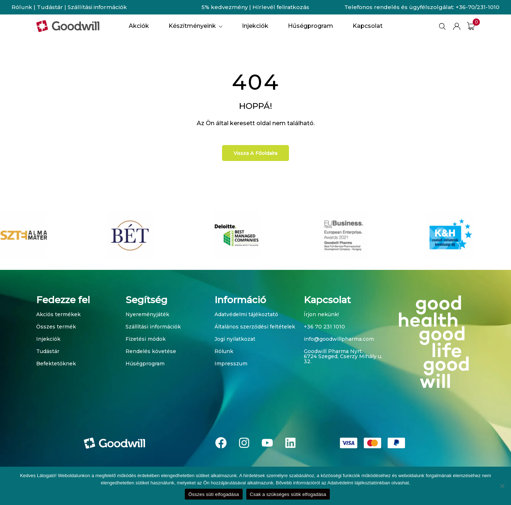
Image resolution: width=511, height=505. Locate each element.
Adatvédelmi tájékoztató (246, 314)
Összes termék (56, 326)
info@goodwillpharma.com (339, 339)
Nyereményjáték (147, 314)
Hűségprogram (145, 363)
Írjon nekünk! (321, 314)
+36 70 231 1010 (324, 326)
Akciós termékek (58, 314)
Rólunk (22, 7)
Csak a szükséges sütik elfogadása (288, 494)
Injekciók (48, 339)
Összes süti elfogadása (213, 494)
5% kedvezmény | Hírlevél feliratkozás (255, 7)
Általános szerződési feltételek (254, 326)
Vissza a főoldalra (255, 153)
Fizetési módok (145, 339)
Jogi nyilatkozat (234, 339)
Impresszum (230, 363)
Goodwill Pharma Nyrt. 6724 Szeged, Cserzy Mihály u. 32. (343, 356)
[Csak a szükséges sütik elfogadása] (502, 485)
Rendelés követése (150, 351)
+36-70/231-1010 (477, 7)
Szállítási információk (97, 7)
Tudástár (50, 7)
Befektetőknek (56, 363)
